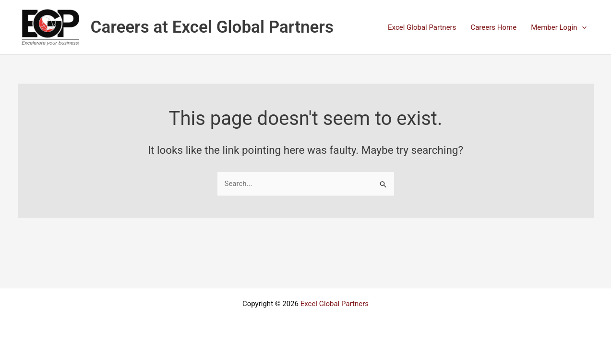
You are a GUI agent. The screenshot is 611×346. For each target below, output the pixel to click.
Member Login (558, 27)
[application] (582, 27)
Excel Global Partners (422, 27)
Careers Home (493, 27)
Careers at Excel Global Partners (212, 27)
